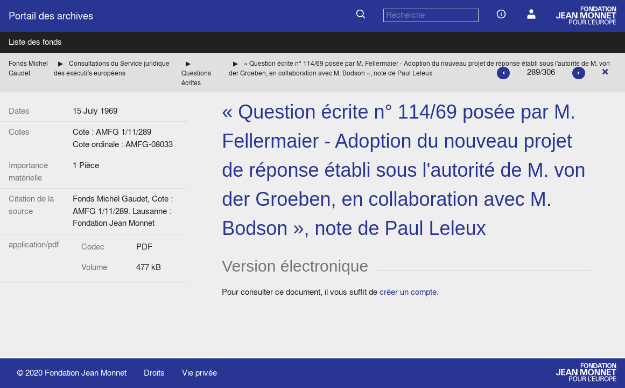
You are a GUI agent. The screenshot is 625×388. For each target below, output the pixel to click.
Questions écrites (196, 77)
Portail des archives (51, 16)
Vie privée (199, 372)
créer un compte (408, 291)
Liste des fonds (35, 41)
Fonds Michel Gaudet (28, 68)
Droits (154, 372)
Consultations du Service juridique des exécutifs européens (112, 68)
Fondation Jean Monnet (86, 372)
